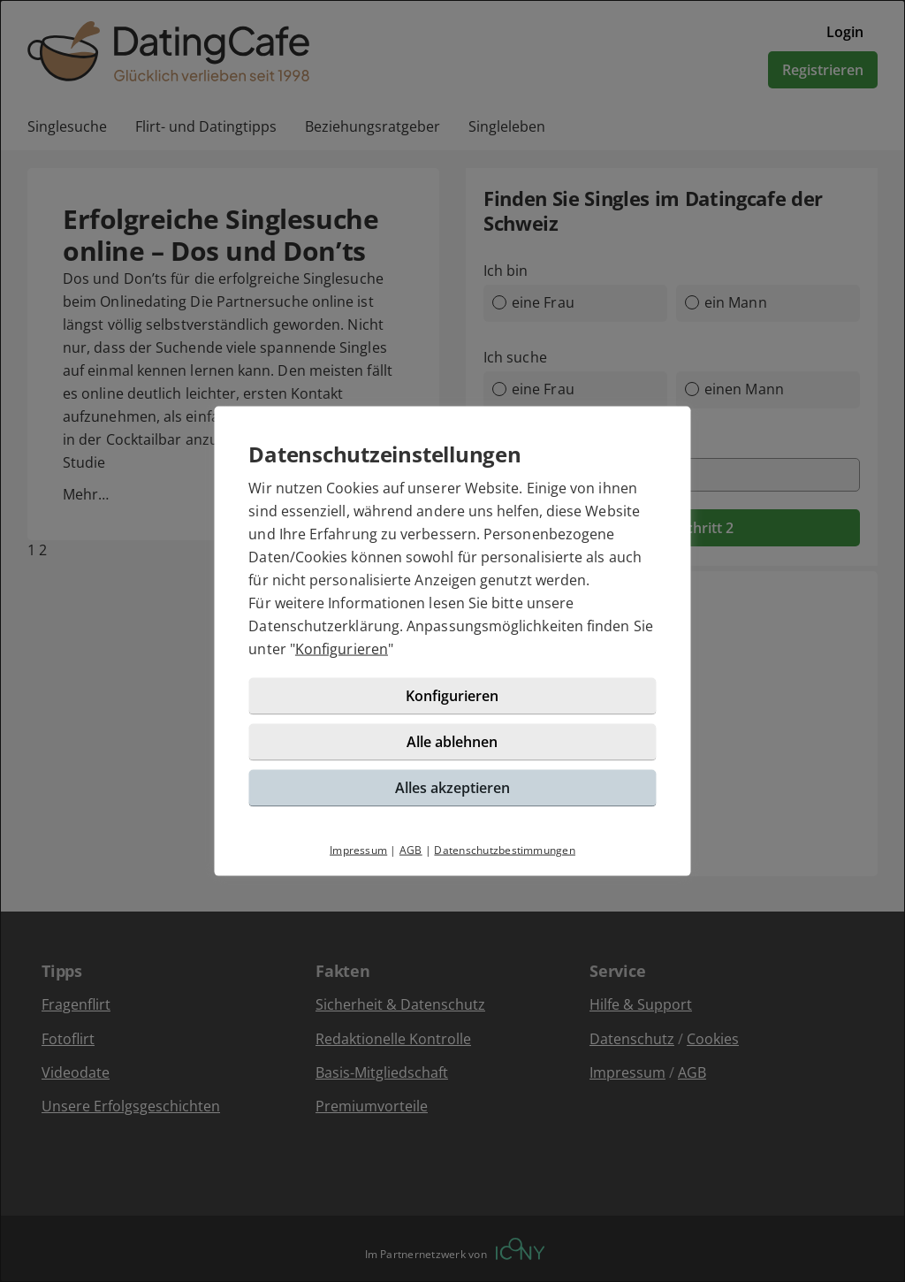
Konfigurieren (377, 660)
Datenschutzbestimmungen (504, 861)
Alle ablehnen (452, 753)
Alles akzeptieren (452, 799)
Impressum (358, 861)
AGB (410, 861)
